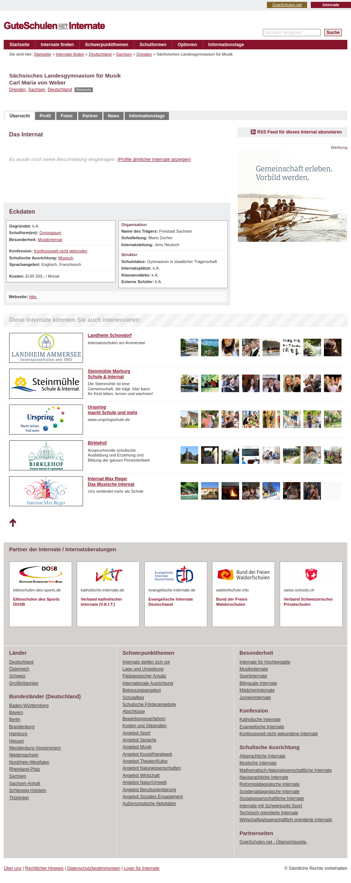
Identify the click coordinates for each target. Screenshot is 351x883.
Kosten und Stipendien (144, 725)
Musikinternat (50, 239)
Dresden (144, 54)
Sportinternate (253, 676)
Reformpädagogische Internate (269, 784)
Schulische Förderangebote (149, 704)
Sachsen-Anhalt (24, 783)
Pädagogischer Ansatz (144, 676)
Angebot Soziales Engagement (152, 796)
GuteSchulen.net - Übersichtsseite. (273, 842)
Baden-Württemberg (29, 705)
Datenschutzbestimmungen (93, 868)
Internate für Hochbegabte (264, 662)
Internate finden (57, 44)
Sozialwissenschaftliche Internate (271, 798)
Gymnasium (50, 232)
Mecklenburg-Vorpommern (35, 748)
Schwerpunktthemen (106, 44)
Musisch (65, 258)
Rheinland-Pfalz (24, 769)
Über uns (13, 868)
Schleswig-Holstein (27, 790)
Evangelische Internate (261, 726)
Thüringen (19, 797)
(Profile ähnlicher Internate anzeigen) (154, 159)
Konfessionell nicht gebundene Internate (278, 733)
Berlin (14, 719)
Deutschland (100, 54)
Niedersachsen (23, 755)
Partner (90, 116)
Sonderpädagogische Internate (269, 791)
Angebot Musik (136, 746)
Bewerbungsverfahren (143, 718)
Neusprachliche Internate (263, 777)
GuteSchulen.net (287, 5)
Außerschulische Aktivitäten (149, 803)
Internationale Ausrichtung (147, 683)
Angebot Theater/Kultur (145, 761)
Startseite (20, 44)
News (113, 116)
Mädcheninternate (257, 690)
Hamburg (18, 733)
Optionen (187, 44)
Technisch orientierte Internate (268, 812)
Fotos (67, 116)
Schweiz (17, 676)
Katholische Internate (260, 719)
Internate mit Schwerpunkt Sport (270, 805)
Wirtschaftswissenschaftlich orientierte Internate (285, 819)
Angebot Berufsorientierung (149, 789)
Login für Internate (141, 868)
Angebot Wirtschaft (140, 775)
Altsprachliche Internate (262, 756)
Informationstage (226, 44)
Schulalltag (133, 697)
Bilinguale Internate (258, 683)
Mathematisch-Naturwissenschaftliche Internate (285, 770)
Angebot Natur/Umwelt (144, 782)
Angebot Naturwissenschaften (151, 768)
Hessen (16, 741)
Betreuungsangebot (141, 690)
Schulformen (153, 44)
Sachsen (124, 54)
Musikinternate (253, 669)
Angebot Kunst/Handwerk (147, 754)
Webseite (83, 90)
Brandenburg (21, 726)
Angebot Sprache (139, 740)
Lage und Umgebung (142, 669)
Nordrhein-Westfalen (29, 762)
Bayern (16, 712)
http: (33, 296)
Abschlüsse (133, 711)
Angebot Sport (136, 733)
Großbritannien (23, 683)
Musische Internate (257, 763)
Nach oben (12, 523)
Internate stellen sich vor (146, 662)
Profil (45, 116)
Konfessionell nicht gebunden (60, 251)
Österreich (19, 669)
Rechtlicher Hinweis (44, 868)
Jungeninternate (255, 697)
